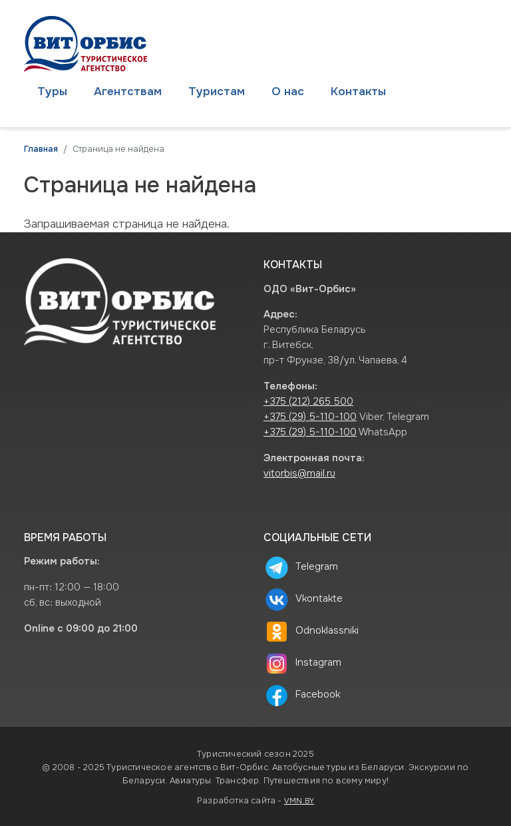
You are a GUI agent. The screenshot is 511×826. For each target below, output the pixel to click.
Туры (52, 91)
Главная (41, 149)
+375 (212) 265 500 (308, 401)
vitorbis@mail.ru (299, 473)
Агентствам (128, 91)
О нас (287, 91)
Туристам (216, 91)
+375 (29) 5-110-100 (310, 417)
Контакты (358, 91)
